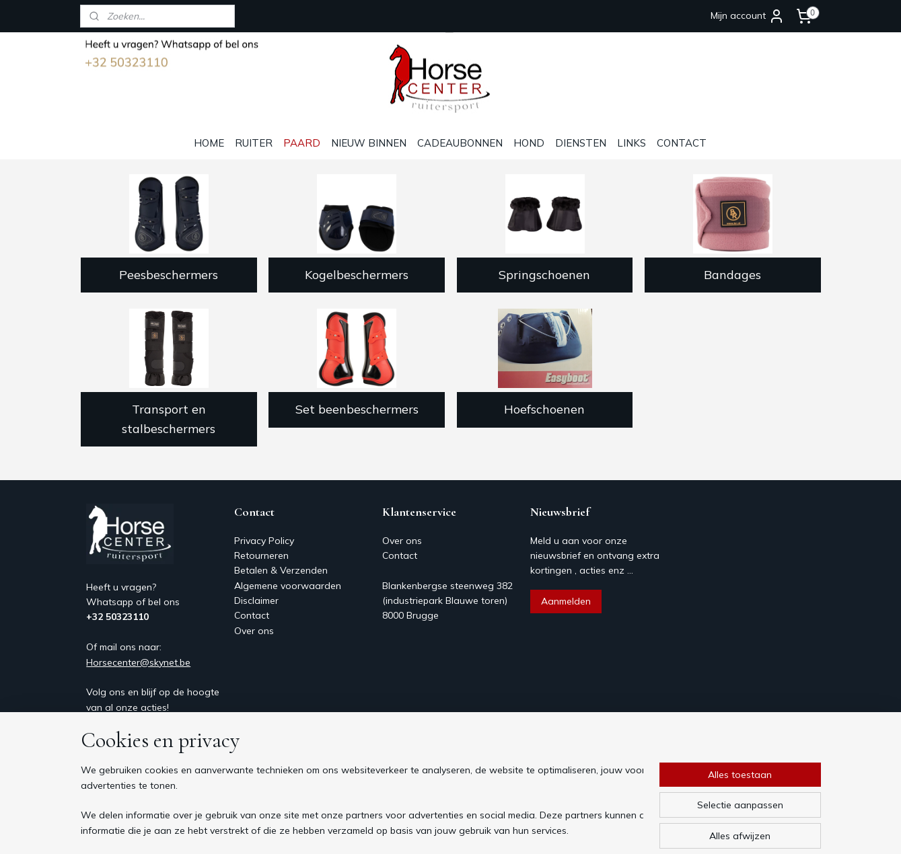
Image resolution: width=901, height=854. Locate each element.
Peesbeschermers (168, 274)
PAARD (301, 143)
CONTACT (682, 143)
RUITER (254, 143)
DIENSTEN (580, 143)
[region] (362, 801)
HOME (209, 143)
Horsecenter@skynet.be (138, 662)
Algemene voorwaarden (287, 586)
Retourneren (261, 555)
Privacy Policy (264, 541)
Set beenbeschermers (356, 409)
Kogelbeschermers (356, 274)
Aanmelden (566, 601)
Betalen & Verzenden (281, 570)
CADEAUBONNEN (460, 143)
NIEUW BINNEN (368, 143)
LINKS (631, 143)
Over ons (254, 631)
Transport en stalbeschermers (168, 418)
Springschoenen (544, 274)
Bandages (732, 274)
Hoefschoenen (544, 409)
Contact (251, 615)
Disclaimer (256, 600)
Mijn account (748, 16)
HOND (528, 143)
